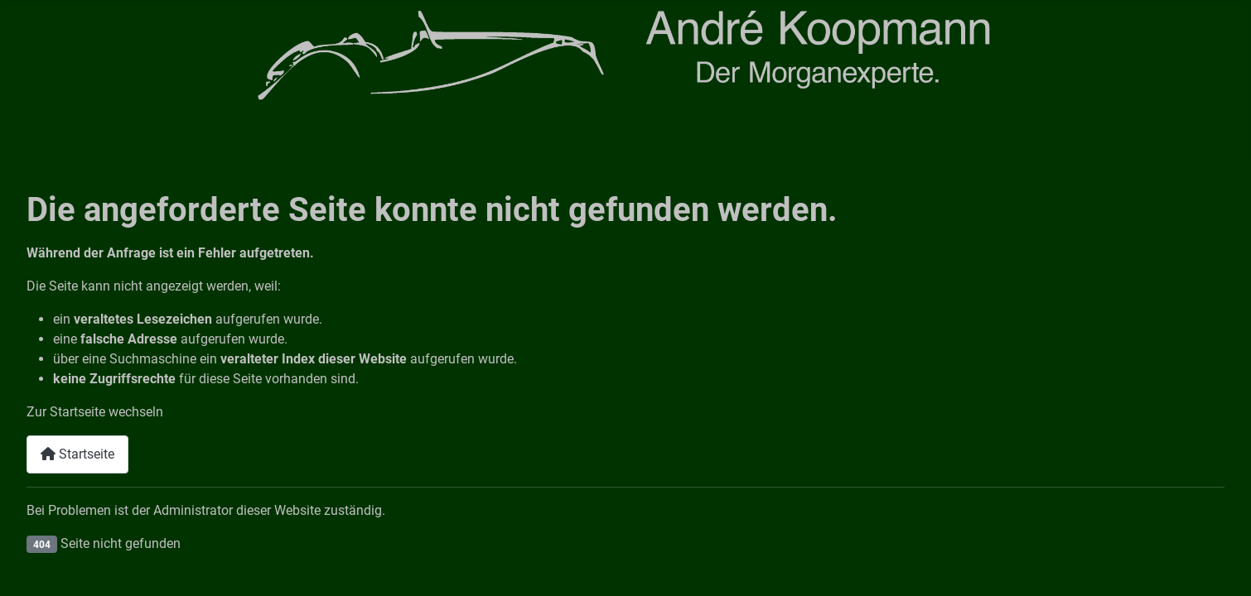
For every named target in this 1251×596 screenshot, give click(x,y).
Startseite (77, 454)
